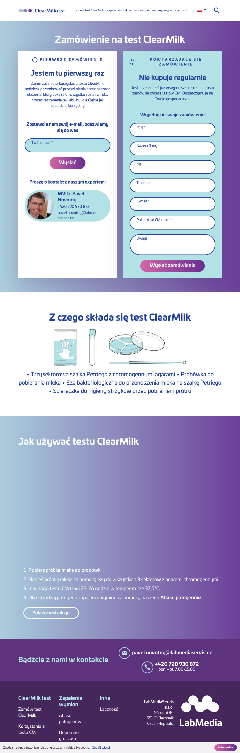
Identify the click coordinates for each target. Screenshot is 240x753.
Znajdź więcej (101, 747)
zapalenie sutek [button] (117, 10)
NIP (139, 164)
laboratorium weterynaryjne (153, 10)
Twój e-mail (40, 142)
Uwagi (141, 238)
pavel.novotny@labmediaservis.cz (78, 215)
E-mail (141, 201)
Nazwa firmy (146, 146)
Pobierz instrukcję (51, 613)
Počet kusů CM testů (152, 220)
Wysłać (67, 162)
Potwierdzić (226, 747)
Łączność (181, 10)
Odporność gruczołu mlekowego (70, 739)
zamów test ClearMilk (89, 10)
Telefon (142, 183)
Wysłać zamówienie (172, 265)
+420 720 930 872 (73, 207)
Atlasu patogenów (181, 598)
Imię (139, 127)
